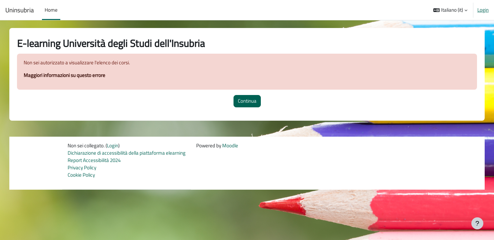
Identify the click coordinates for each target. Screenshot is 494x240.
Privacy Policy (82, 168)
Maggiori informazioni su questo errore (71, 75)
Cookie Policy (81, 176)
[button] (450, 10)
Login (483, 10)
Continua (247, 101)
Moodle (230, 146)
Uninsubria (19, 10)
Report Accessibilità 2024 (94, 161)
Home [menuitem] (51, 10)
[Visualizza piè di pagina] (477, 223)
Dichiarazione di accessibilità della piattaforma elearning (127, 153)
